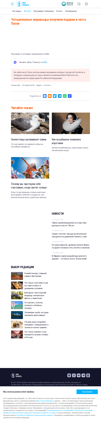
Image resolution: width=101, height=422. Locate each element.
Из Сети (27, 11)
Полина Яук (15, 85)
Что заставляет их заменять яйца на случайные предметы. (27, 145)
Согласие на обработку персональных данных (34, 415)
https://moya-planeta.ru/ (45, 401)
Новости (58, 213)
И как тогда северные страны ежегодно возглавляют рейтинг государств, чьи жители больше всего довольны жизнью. (29, 195)
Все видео (16, 11)
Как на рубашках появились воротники (66, 141)
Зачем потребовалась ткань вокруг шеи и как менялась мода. (70, 149)
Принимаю (87, 392)
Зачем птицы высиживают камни (29, 139)
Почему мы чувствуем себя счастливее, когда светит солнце (29, 186)
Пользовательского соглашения (59, 410)
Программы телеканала (43, 11)
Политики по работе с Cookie (43, 413)
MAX (45, 62)
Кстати (59, 11)
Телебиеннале (71, 11)
